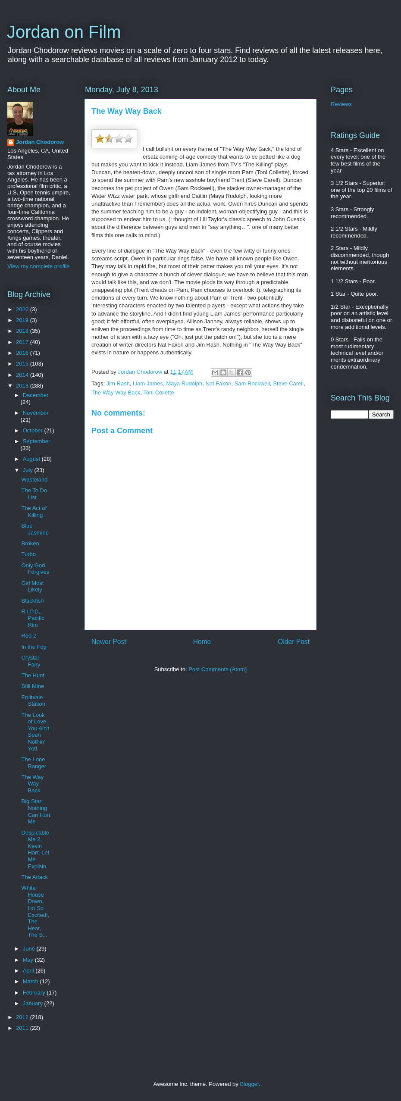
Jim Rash (118, 383)
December (36, 395)
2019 (23, 320)
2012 (23, 1017)
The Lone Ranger (33, 762)
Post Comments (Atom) (217, 669)
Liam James (148, 383)
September (36, 441)
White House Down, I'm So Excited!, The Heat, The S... (35, 911)
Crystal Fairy (30, 661)
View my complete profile (38, 266)
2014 (23, 375)
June (30, 948)
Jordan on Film (64, 31)
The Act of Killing (34, 511)
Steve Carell (288, 383)
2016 (23, 353)
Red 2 (28, 635)
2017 (23, 342)
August (32, 459)
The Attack (34, 877)
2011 (23, 1028)
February (35, 992)
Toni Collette (158, 392)
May (29, 960)
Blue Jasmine (34, 529)
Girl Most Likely (32, 586)
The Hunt (32, 675)
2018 (23, 331)
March (31, 981)
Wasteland (34, 479)
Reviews (341, 104)
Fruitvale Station (33, 700)
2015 (23, 363)
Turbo (28, 554)
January (33, 1003)
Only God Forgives (35, 569)
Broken (30, 543)
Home (202, 641)
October (33, 430)
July (28, 470)
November (36, 413)
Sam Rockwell (252, 383)
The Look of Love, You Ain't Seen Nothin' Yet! (35, 732)
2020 (23, 309)
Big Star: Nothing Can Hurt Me (35, 811)
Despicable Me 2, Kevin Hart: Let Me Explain (35, 849)
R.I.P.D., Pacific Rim (32, 618)
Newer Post (108, 641)
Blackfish (32, 600)
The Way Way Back (115, 392)
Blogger (249, 1084)
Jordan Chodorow (40, 142)
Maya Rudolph (184, 383)
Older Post (294, 641)
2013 (23, 385)
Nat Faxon (218, 383)
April (29, 970)
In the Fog (34, 647)
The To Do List (34, 493)
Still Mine (32, 686)
